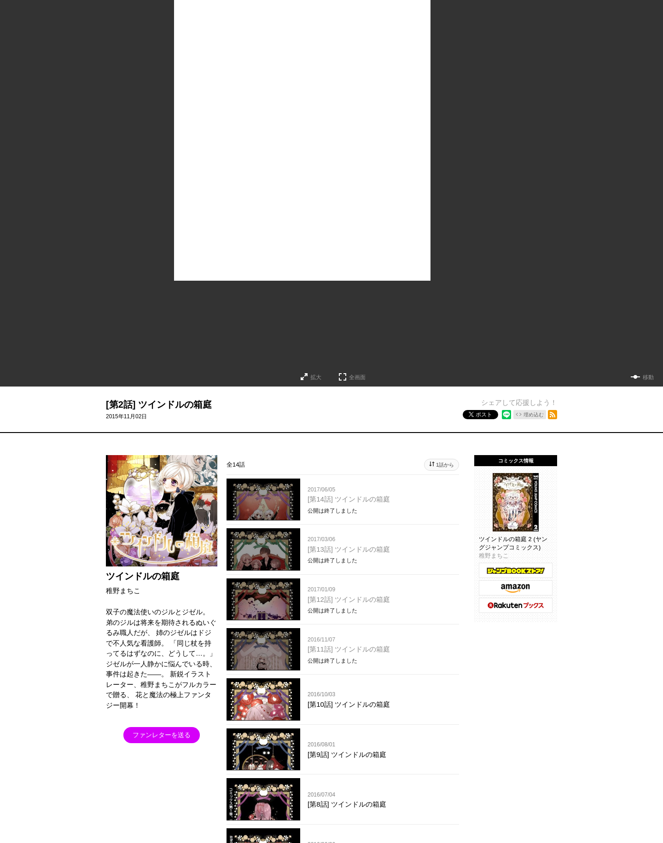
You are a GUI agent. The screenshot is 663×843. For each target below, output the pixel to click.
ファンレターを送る (162, 735)
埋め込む (533, 414)
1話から (445, 465)
